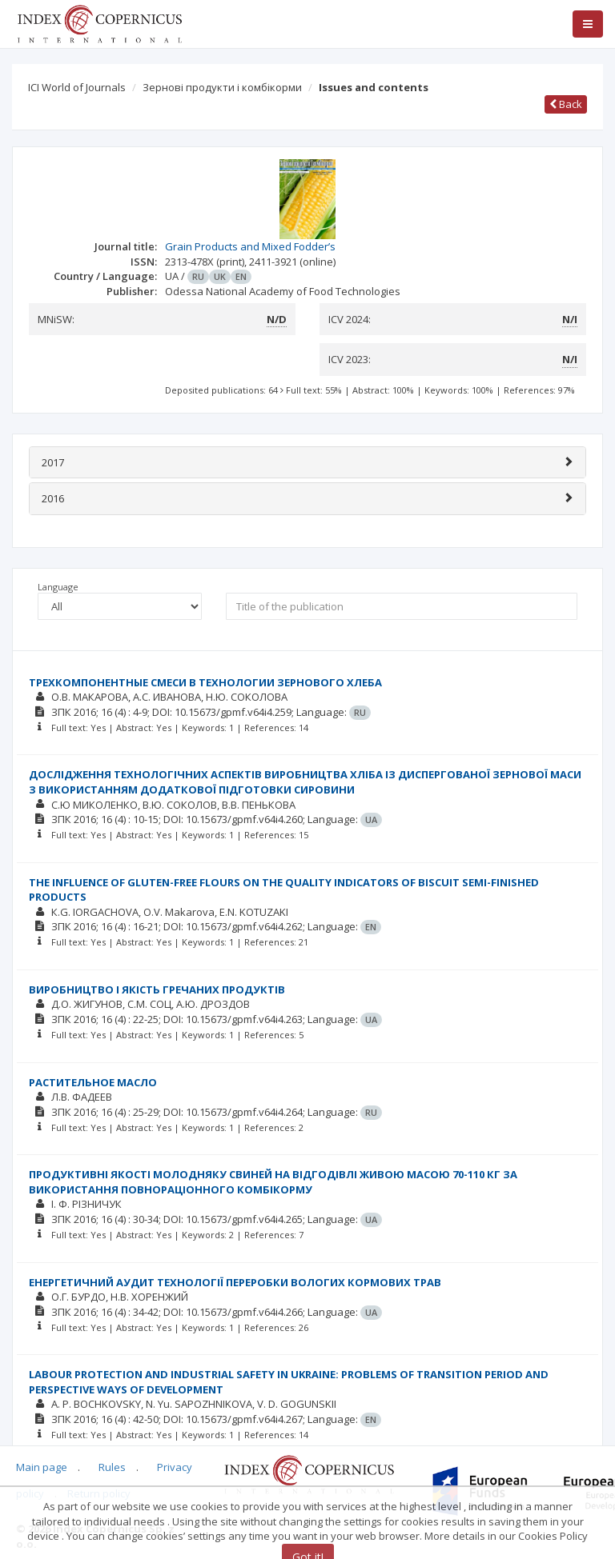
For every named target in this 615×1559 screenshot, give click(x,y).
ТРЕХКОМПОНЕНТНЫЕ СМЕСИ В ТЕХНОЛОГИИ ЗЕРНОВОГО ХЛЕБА (205, 682)
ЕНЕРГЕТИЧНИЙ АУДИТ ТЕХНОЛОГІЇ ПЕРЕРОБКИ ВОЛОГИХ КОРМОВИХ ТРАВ (235, 1282)
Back (565, 104)
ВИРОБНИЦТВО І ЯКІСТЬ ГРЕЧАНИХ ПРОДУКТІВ (157, 989)
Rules (112, 1467)
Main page (41, 1467)
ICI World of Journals (77, 87)
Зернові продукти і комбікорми (222, 87)
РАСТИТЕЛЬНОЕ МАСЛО (93, 1082)
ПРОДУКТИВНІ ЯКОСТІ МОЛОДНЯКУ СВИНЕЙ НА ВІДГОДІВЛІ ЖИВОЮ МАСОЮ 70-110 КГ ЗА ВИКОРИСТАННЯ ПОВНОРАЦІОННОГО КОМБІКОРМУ (273, 1182)
